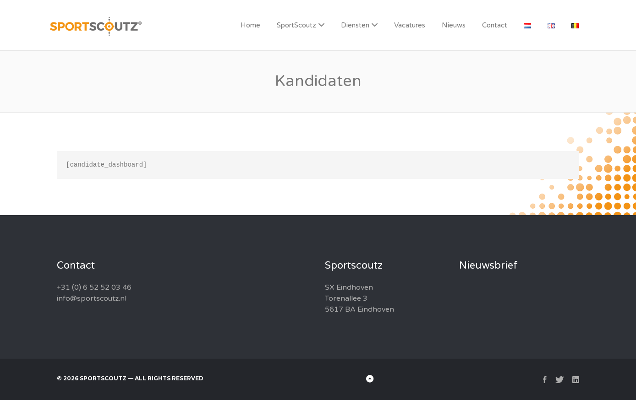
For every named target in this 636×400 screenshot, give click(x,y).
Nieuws (454, 25)
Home (250, 25)
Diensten (355, 25)
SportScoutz (296, 25)
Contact (494, 25)
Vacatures (409, 25)
